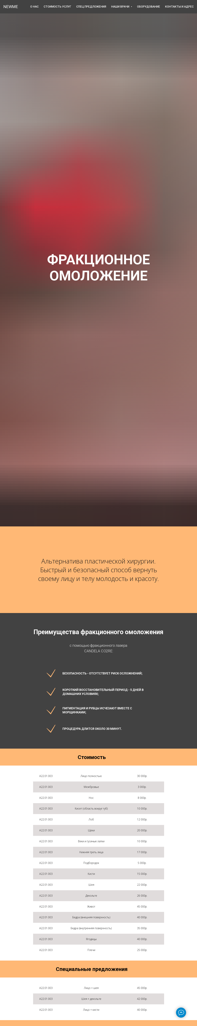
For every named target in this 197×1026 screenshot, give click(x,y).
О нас (34, 6)
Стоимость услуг (57, 6)
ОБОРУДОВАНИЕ (148, 6)
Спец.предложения (91, 6)
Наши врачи (121, 6)
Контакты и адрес (179, 6)
